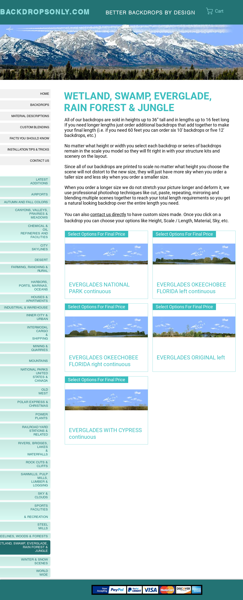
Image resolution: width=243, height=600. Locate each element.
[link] (220, 11)
